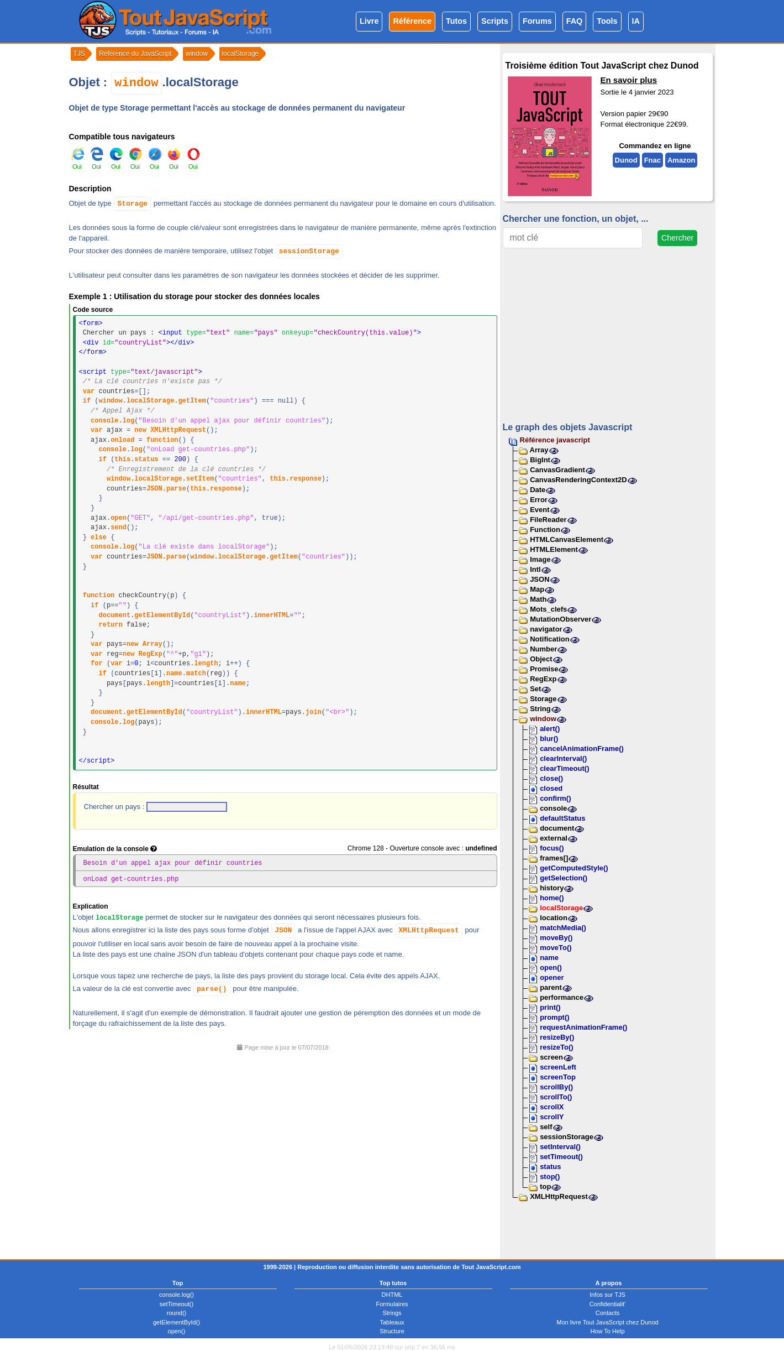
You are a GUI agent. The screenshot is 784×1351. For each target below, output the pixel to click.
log (129, 421)
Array (152, 644)
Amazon (681, 160)
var (89, 391)
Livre (369, 21)
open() (177, 1330)
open (119, 518)
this (122, 459)
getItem (192, 401)
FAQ (574, 21)
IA (636, 21)
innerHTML (272, 615)
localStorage (150, 401)
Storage (132, 204)
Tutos (456, 21)
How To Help (607, 1330)
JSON (154, 489)
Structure (392, 1330)
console (104, 421)
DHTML (392, 1294)
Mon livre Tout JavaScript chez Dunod (607, 1321)
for (97, 663)
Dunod (625, 160)
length (206, 663)
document (115, 615)
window (136, 83)
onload (122, 440)
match (196, 673)
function (162, 440)
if (87, 401)
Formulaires (392, 1303)
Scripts (494, 21)
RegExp (150, 654)
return (111, 625)
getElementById (162, 615)
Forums (537, 21)
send (119, 527)
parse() (212, 988)
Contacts (607, 1312)
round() (176, 1312)
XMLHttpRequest (178, 430)
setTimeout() (176, 1303)
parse (176, 489)
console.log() (176, 1294)
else (99, 537)
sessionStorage (309, 251)
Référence (412, 21)
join (314, 712)
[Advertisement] (283, 1150)
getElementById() (176, 1321)
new (140, 430)
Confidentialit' (608, 1303)
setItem (200, 479)
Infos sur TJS (607, 1294)
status (146, 459)
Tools (607, 21)
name (174, 673)
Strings (391, 1312)
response (306, 479)
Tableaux (392, 1321)
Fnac (652, 160)
